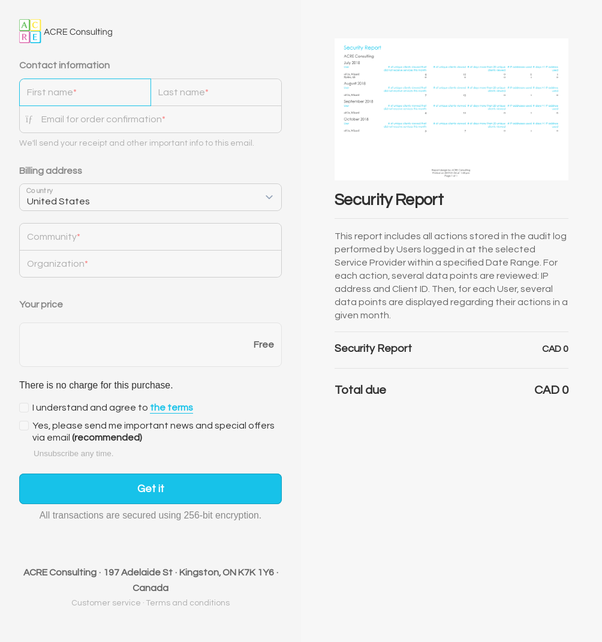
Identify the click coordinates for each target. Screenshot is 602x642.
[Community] (150, 237)
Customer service (106, 603)
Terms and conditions (188, 603)
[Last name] (216, 92)
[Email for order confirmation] (161, 119)
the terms (171, 407)
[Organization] (150, 264)
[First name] (85, 92)
